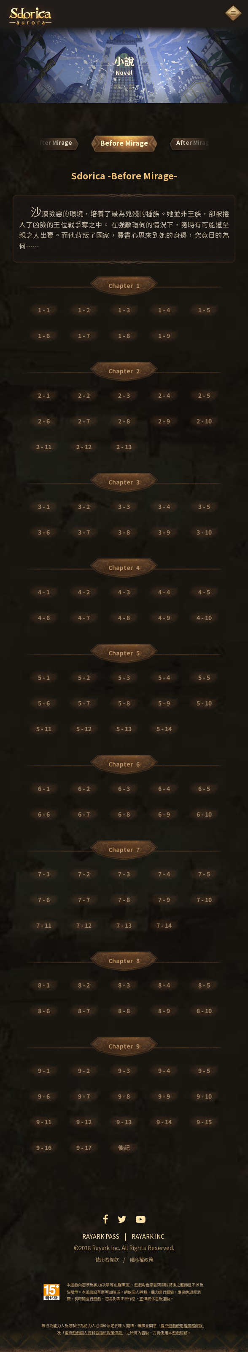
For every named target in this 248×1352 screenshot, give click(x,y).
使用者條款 (107, 1259)
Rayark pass (100, 1236)
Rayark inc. (149, 1236)
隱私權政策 (141, 1259)
